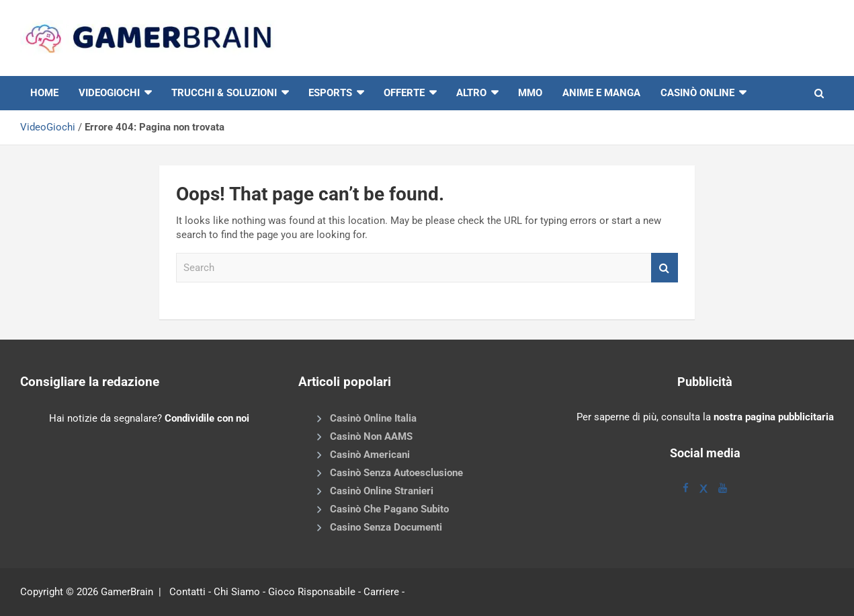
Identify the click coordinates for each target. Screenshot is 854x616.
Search (664, 268)
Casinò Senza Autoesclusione (396, 473)
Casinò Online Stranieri (381, 491)
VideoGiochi (47, 127)
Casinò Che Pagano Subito (389, 509)
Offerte (404, 93)
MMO (530, 93)
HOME (44, 93)
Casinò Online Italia (373, 418)
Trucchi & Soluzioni (224, 93)
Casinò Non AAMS (371, 436)
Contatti (187, 592)
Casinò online (697, 93)
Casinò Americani (370, 455)
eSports (330, 93)
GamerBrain (127, 592)
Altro (471, 93)
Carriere (381, 592)
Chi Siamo (237, 592)
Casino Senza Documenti (386, 527)
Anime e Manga (601, 93)
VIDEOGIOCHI (109, 93)
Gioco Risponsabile (311, 592)
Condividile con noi (207, 418)
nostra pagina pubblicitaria (774, 417)
